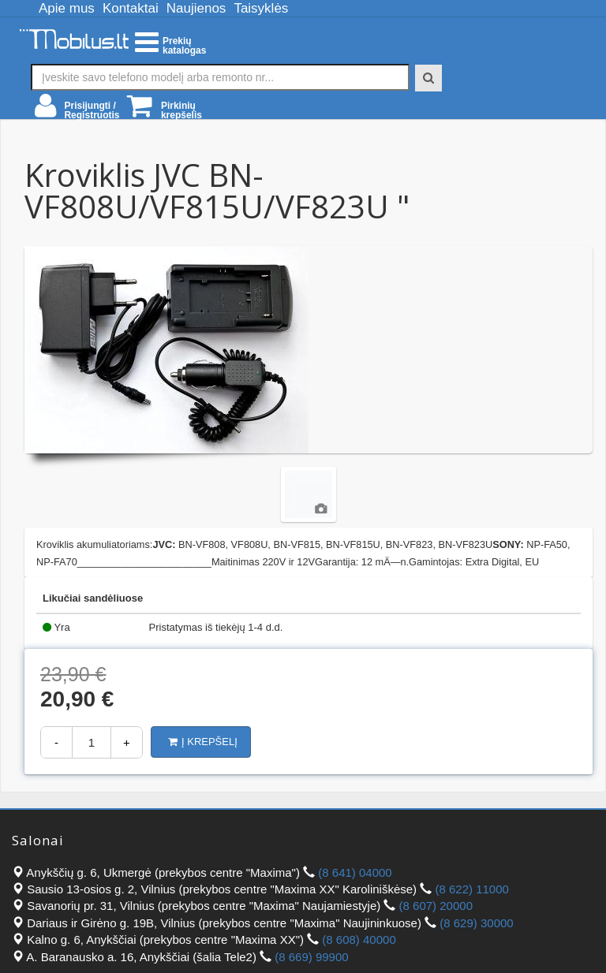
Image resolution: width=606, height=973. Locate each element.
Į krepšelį (203, 741)
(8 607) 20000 (436, 905)
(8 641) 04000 (354, 872)
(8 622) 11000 (471, 889)
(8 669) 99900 (311, 957)
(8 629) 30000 (476, 923)
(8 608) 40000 (358, 939)
